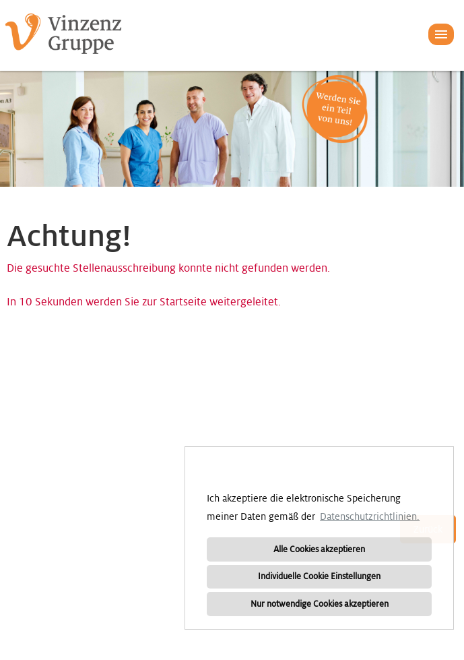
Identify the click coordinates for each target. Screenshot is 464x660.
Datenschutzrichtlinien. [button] (370, 516)
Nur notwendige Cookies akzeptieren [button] (320, 604)
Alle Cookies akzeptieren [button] (319, 549)
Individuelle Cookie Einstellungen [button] (319, 576)
